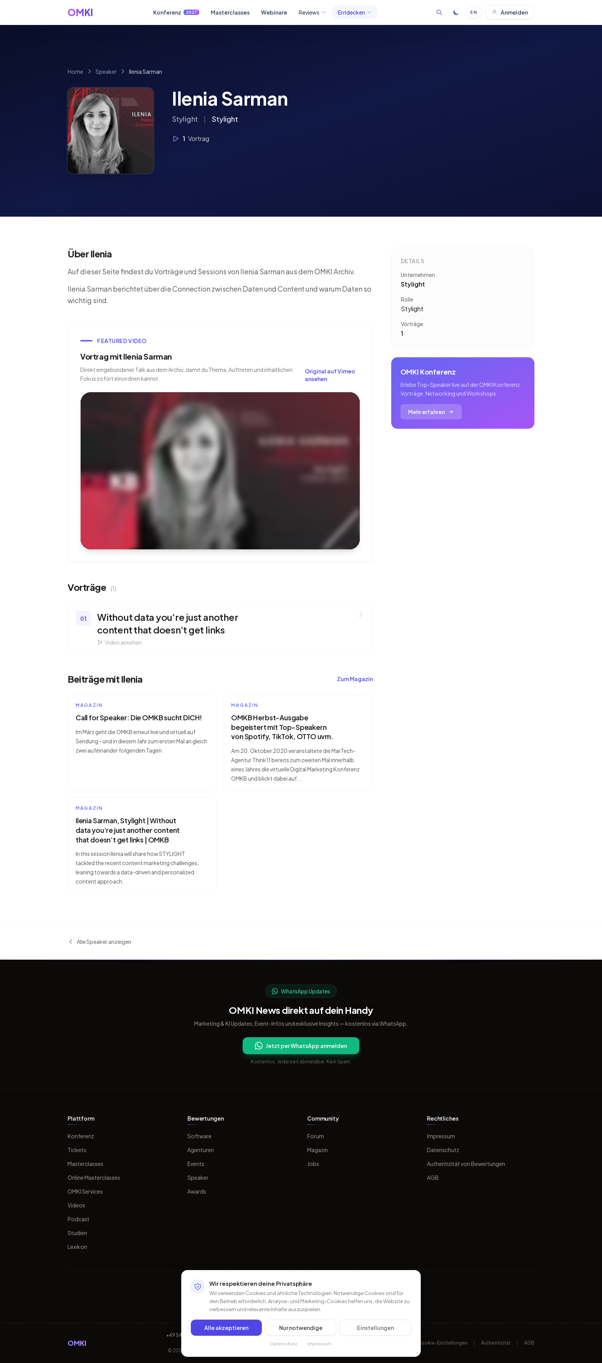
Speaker (106, 71)
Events (195, 1163)
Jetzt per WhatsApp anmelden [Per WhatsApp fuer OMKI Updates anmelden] (301, 1046)
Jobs (313, 1163)
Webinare (274, 12)
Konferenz (176, 12)
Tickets (77, 1149)
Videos (76, 1205)
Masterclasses (230, 12)
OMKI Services (85, 1191)
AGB (433, 1177)
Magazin (317, 1149)
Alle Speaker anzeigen (99, 941)
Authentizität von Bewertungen (466, 1163)
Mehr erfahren (431, 411)
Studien (77, 1232)
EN (474, 12)
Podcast (78, 1218)
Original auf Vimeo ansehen (330, 375)
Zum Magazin (355, 678)
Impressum (441, 1136)
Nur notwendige (300, 1327)
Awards (196, 1191)
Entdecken (355, 12)
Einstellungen (375, 1327)
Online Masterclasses (94, 1177)
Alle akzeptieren (226, 1327)
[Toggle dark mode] (456, 12)
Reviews (312, 12)
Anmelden (509, 12)
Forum (315, 1136)
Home (75, 71)
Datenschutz (443, 1149)
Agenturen (200, 1149)
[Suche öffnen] (439, 12)
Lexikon (77, 1246)
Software (199, 1136)
